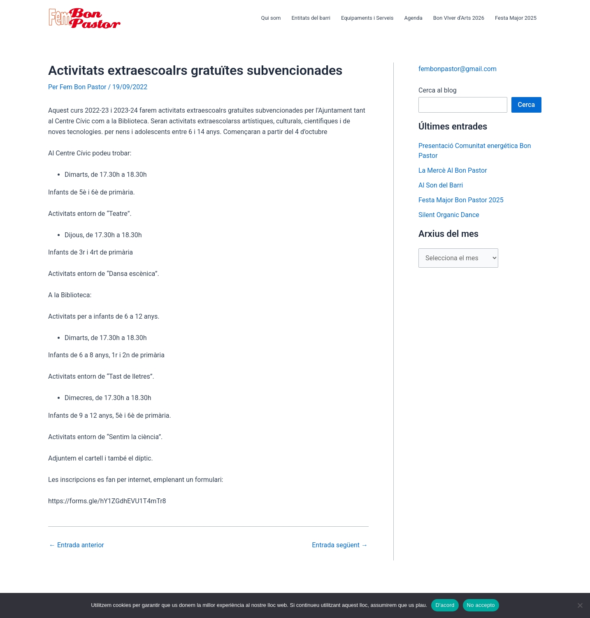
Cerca (526, 105)
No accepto (481, 605)
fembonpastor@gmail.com (457, 69)
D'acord (444, 605)
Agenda (413, 18)
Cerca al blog (437, 90)
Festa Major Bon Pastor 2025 (461, 200)
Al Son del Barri (440, 185)
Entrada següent (340, 545)
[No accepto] (580, 605)
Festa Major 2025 (516, 18)
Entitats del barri (310, 18)
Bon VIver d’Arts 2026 (458, 18)
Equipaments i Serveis (367, 18)
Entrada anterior (76, 545)
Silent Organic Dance (448, 215)
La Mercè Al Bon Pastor (452, 170)
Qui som (271, 18)
